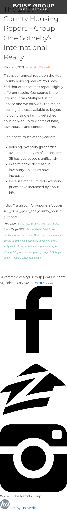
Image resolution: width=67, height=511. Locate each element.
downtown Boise (48, 240)
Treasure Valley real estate (26, 257)
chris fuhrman (29, 240)
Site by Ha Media (18, 508)
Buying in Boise (12, 240)
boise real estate (23, 235)
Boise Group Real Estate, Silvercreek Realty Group (33, 7)
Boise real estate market (47, 235)
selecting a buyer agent (38, 252)
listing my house (44, 246)
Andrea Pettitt (34, 229)
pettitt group (16, 252)
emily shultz (10, 246)
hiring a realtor (26, 246)
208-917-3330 (42, 283)
